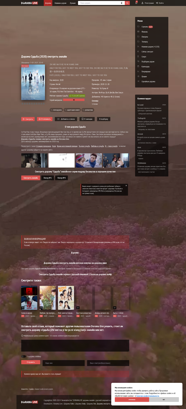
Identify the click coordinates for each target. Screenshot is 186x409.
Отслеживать (45, 119)
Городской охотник (145, 114)
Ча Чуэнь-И (104, 88)
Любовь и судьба (97, 146)
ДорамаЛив (24, 389)
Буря (54, 146)
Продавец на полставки (146, 129)
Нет (164, 399)
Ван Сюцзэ (119, 92)
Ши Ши (112, 92)
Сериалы (31, 389)
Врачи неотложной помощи (67, 146)
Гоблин (140, 159)
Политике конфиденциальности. (147, 396)
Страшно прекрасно (43, 146)
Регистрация (148, 3)
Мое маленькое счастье (146, 172)
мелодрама (57, 110)
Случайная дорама (148, 81)
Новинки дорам (60, 3)
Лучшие (73, 3)
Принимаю (132, 399)
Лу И (107, 92)
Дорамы (48, 3)
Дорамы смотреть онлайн (106, 403)
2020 (61, 80)
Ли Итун (102, 92)
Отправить (31, 362)
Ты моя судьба (84, 146)
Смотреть (28, 119)
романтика (89, 110)
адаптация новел (73, 110)
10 (43, 103)
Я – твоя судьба (111, 146)
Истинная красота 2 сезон (147, 143)
